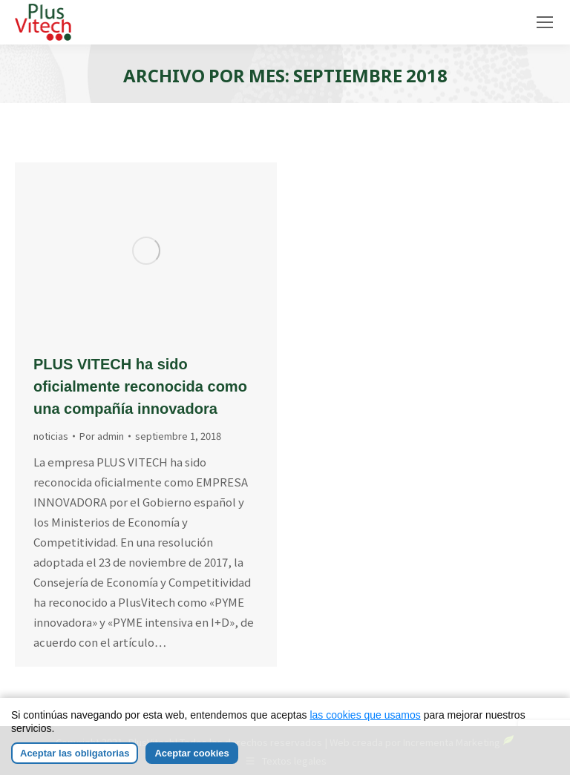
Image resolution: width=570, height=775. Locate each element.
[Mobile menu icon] (544, 22)
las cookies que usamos (364, 716)
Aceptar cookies (191, 754)
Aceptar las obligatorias (74, 754)
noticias (50, 436)
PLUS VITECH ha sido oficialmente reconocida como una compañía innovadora (140, 386)
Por (101, 436)
